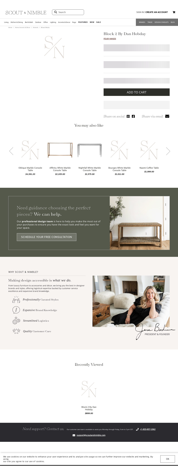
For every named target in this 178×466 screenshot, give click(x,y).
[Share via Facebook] (133, 116)
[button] (174, 12)
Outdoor (38, 22)
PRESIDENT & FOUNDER (157, 334)
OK (167, 459)
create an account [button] (156, 12)
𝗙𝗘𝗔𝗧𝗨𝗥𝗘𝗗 (83, 22)
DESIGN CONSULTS (162, 22)
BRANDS (142, 22)
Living (6, 22)
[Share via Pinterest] (128, 116)
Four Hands (110, 38)
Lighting (53, 22)
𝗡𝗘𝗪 (92, 22)
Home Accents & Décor (23, 27)
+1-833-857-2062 (147, 429)
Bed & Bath (29, 22)
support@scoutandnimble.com (91, 435)
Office (45, 22)
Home (10, 27)
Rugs (74, 22)
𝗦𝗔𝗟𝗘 (98, 22)
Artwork (36, 27)
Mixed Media (45, 27)
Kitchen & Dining (17, 22)
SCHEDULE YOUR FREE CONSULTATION (46, 237)
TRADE (149, 22)
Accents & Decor (64, 22)
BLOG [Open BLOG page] (173, 22)
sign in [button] (140, 12)
